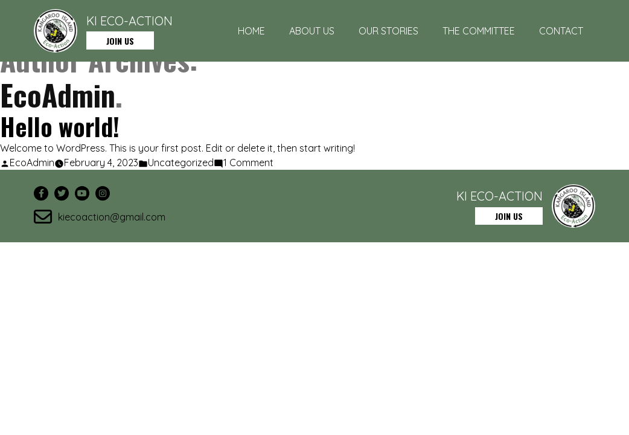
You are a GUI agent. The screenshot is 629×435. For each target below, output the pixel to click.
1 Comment (248, 162)
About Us (311, 31)
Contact (561, 31)
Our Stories (388, 31)
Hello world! (60, 126)
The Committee (478, 31)
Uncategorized (181, 162)
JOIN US (120, 40)
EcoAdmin (32, 162)
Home (251, 31)
